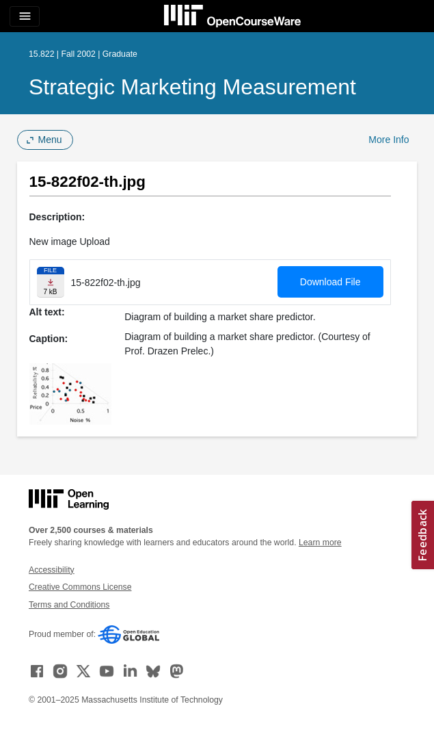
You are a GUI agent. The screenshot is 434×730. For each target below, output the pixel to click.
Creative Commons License (80, 587)
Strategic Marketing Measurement (192, 87)
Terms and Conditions (69, 605)
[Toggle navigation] (25, 16)
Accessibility (51, 570)
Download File (330, 281)
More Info (388, 139)
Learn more (320, 542)
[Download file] (50, 282)
